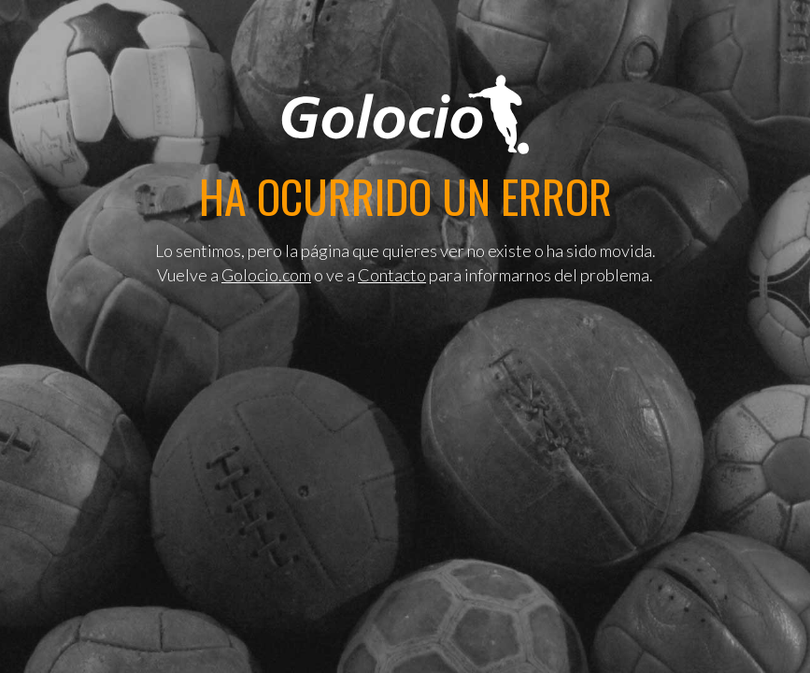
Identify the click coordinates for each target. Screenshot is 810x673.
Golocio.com (266, 275)
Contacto (392, 275)
